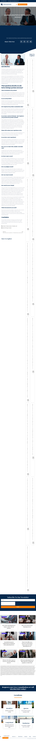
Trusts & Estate (7, 4)
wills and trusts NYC (30, 671)
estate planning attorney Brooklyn (15, 673)
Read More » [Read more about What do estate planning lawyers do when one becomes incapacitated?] (33, 458)
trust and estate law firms (14, 672)
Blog (29, 736)
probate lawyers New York (23, 668)
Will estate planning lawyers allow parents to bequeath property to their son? (32, 208)
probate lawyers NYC (28, 668)
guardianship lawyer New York (10, 674)
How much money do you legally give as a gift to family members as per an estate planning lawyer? (27, 277)
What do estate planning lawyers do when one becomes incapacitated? (32, 429)
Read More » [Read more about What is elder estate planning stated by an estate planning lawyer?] (33, 372)
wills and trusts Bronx (13, 671)
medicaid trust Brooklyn (7, 666)
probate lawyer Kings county (4, 668)
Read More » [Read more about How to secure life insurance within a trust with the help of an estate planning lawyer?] (33, 543)
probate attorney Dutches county (16, 667)
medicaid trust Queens (24, 666)
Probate (9, 227)
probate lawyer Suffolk (2, 669)
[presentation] (8, 603)
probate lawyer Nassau (14, 668)
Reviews (25, 736)
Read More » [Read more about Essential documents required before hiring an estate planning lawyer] (28, 163)
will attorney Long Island (6, 670)
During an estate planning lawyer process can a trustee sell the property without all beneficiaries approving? (27, 358)
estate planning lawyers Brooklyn (26, 672)
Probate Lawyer (9, 226)
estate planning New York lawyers (27, 673)
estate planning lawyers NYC (4, 672)
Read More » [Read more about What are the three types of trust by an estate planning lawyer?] (28, 229)
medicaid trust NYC (20, 666)
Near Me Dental (31, 674)
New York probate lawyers (5, 667)
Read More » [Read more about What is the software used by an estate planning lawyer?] (28, 590)
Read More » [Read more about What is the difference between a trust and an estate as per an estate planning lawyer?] (33, 175)
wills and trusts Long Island (22, 671)
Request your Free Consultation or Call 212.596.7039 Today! (18, 688)
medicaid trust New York (16, 666)
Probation (14, 226)
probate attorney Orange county (32, 667)
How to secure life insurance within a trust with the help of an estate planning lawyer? (32, 509)
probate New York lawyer (18, 669)
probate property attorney (30, 669)
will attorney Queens (17, 670)
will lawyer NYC (1, 671)
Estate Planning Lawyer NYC (15, 674)
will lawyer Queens (5, 671)
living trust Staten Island (2, 666)
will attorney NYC (13, 670)
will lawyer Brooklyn (26, 670)
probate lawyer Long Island (9, 668)
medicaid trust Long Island (11, 666)
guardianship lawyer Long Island (5, 674)
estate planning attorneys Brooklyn (19, 672)
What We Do (19, 736)
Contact (34, 736)
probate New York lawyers (9, 672)
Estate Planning (5, 227)
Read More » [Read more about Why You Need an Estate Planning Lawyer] (33, 91)
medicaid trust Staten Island (28, 666)
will (16, 226)
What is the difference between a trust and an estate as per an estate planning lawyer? (32, 141)
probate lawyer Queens (18, 668)
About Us (13, 736)
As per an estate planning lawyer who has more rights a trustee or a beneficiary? (32, 272)
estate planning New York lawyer (21, 673)
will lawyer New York (33, 670)
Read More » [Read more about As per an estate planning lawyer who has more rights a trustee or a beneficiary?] (33, 304)
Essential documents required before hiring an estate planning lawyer (27, 135)
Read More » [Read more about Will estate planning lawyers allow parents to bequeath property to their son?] (33, 239)
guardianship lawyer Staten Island (27, 674)
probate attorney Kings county (21, 667)
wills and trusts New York (26, 671)
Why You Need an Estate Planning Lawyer (32, 74)
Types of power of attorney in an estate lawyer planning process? (27, 502)
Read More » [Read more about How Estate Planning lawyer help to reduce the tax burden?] (28, 105)
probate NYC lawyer (22, 669)
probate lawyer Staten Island (32, 668)
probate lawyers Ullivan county (7, 669)
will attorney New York (10, 670)
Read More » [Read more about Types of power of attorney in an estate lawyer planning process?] (28, 529)
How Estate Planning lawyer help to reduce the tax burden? (27, 81)
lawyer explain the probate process (11, 92)
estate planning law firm (7, 4)
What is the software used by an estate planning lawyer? (27, 567)
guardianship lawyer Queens (21, 674)
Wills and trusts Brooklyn (17, 671)
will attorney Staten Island (21, 670)
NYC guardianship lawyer (10, 667)
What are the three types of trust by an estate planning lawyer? (27, 203)
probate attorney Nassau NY (26, 667)
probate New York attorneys (12, 669)
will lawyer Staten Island (9, 671)
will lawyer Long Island (30, 670)
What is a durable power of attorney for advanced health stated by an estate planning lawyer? (27, 438)
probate (12, 198)
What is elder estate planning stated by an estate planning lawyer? (32, 343)
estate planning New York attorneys (8, 673)
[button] (16, 4)
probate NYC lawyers (26, 669)
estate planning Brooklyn (31, 672)
